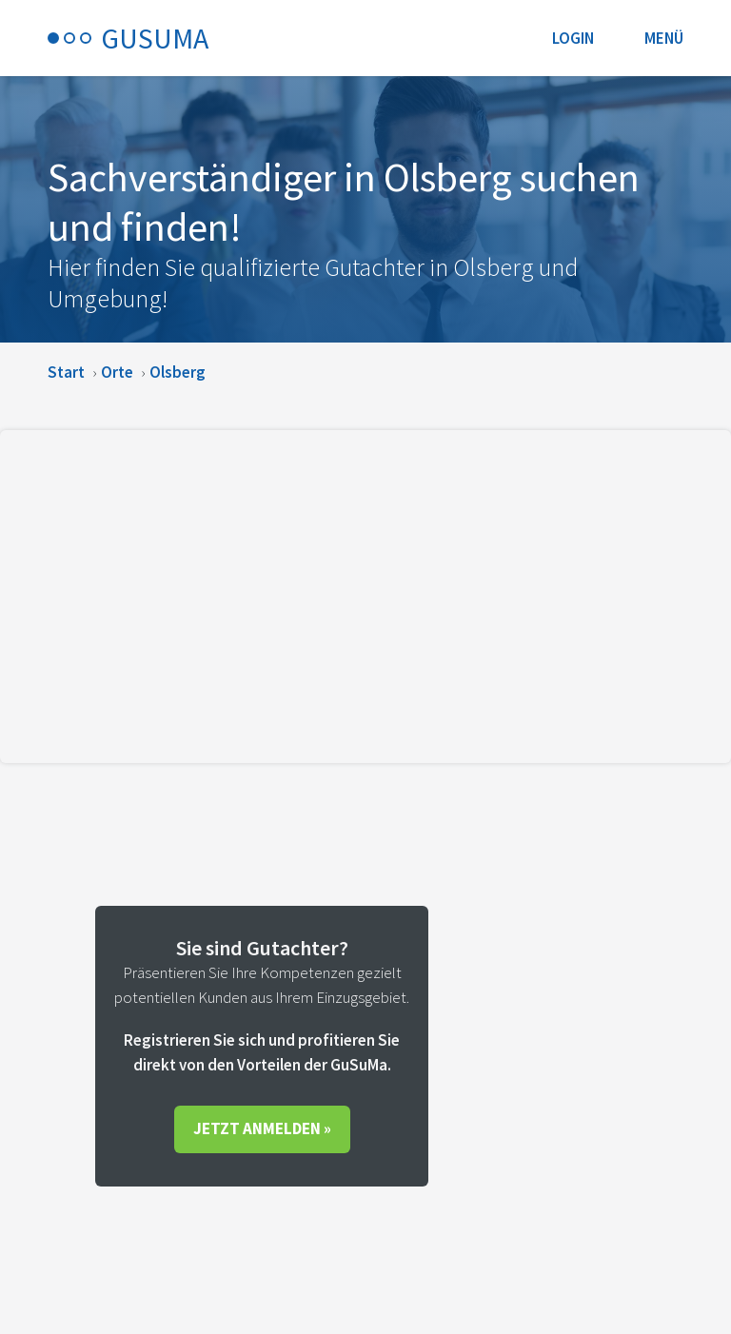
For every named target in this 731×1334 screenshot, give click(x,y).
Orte (117, 372)
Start (66, 372)
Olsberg (177, 372)
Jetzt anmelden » (262, 1128)
